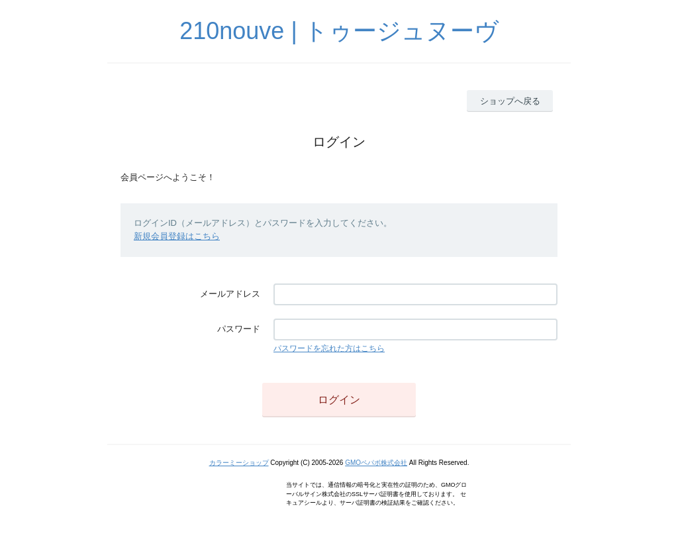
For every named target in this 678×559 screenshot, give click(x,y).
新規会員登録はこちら (177, 236)
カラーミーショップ (239, 462)
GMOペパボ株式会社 (376, 462)
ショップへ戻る (510, 101)
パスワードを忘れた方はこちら (329, 348)
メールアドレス (230, 294)
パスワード (238, 329)
